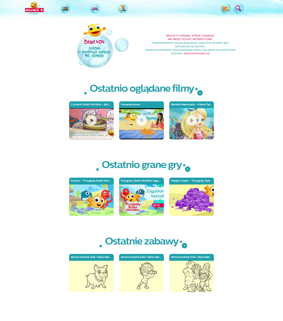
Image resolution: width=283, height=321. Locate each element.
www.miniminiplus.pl (196, 53)
